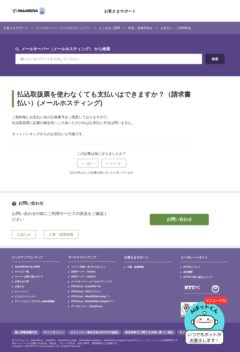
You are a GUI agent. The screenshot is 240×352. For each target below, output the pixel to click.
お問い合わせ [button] (179, 219)
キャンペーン (20, 287)
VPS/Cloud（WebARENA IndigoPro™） (89, 295)
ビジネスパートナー (22, 291)
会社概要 (186, 270)
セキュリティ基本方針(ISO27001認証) (94, 329)
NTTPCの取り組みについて (194, 274)
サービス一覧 (20, 270)
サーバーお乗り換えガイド (25, 274)
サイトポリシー (54, 329)
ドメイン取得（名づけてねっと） (85, 266)
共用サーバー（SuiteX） (81, 270)
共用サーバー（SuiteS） (81, 274)
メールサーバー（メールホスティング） (71, 28)
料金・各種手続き (158, 28)
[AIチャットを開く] (206, 318)
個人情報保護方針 (26, 329)
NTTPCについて (190, 266)
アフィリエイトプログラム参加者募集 (30, 295)
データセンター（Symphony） (84, 299)
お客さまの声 (20, 278)
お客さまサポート (120, 11)
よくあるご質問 (123, 28)
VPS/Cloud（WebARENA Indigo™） (87, 291)
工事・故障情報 (133, 266)
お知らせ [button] (24, 234)
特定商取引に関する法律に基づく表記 (149, 329)
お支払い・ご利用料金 (197, 28)
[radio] (87, 163)
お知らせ (18, 283)
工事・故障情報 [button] (61, 234)
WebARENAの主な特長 (24, 266)
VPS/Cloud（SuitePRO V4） (83, 283)
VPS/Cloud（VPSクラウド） (83, 287)
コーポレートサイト (193, 257)
